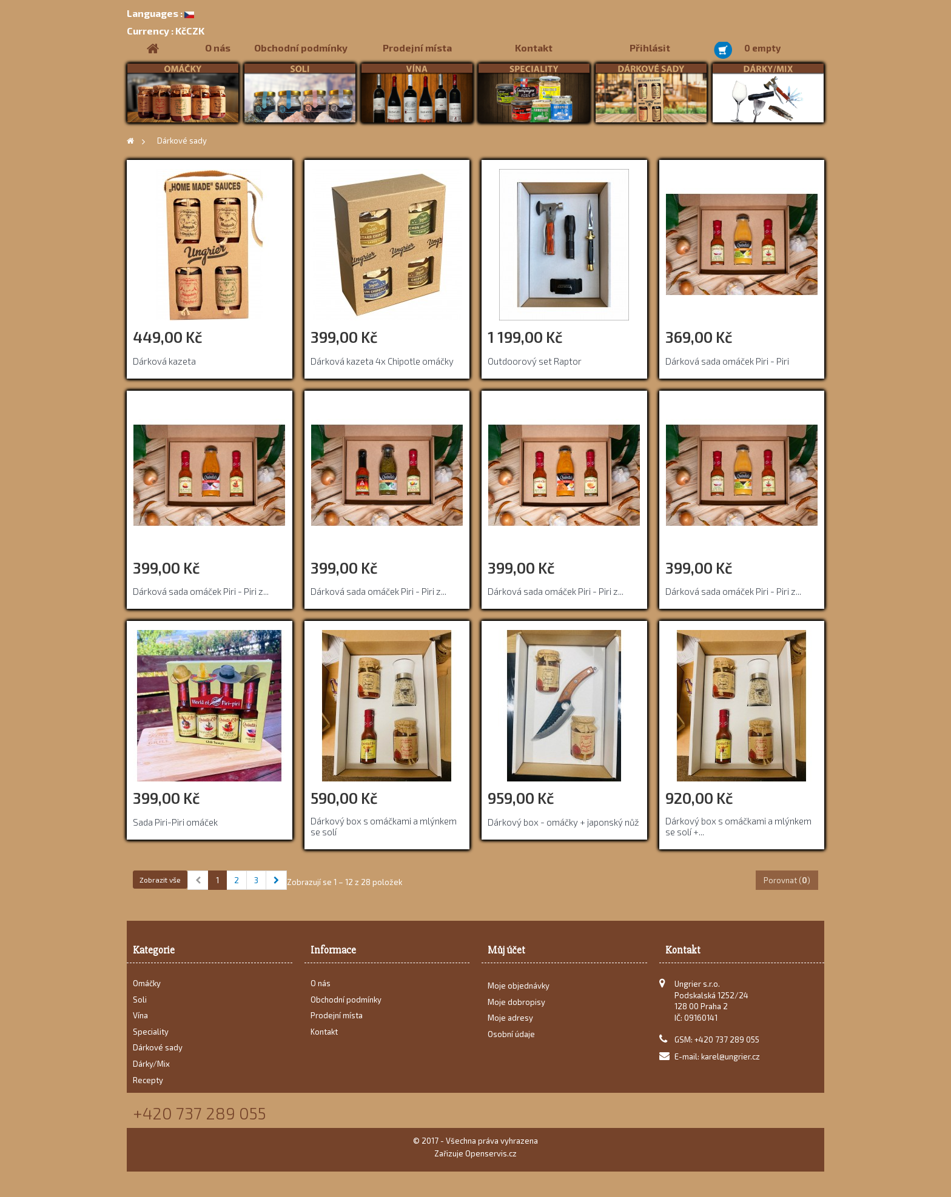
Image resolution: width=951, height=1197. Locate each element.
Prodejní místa (417, 47)
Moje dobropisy (516, 1005)
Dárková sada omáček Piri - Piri (727, 361)
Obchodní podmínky (301, 47)
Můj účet (506, 950)
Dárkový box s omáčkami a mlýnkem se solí (384, 826)
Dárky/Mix (151, 1064)
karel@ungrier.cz (730, 1056)
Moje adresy (510, 1021)
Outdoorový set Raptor (535, 361)
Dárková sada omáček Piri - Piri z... (201, 591)
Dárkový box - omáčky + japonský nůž (563, 822)
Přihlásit (650, 47)
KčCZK (165, 30)
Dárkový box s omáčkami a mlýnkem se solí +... (738, 826)
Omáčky (147, 983)
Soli (140, 999)
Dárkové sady (158, 1047)
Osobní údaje (511, 1038)
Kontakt (534, 47)
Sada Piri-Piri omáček (175, 822)
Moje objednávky (518, 989)
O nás (217, 47)
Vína (140, 1015)
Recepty (148, 1080)
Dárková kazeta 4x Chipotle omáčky (382, 361)
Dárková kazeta (164, 361)
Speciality (151, 1031)
